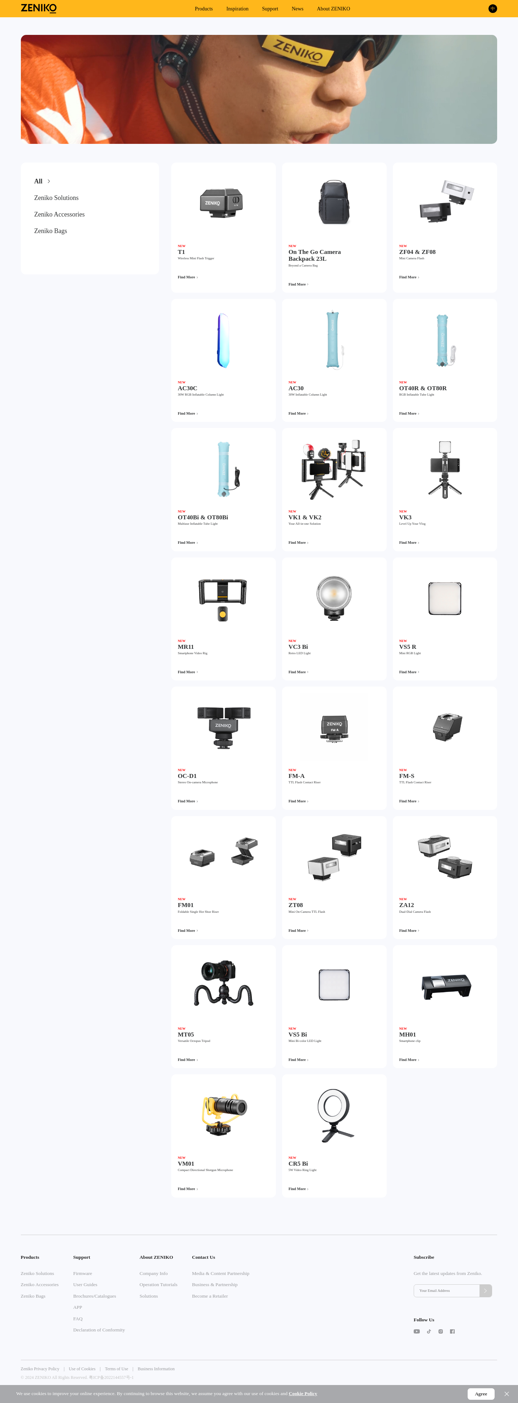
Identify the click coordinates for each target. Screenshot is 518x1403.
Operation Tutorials (158, 1284)
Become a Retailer (210, 1296)
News (297, 9)
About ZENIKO (333, 9)
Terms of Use (116, 1368)
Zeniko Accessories (59, 214)
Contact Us (203, 1257)
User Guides (85, 1284)
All (38, 181)
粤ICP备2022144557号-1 (111, 1377)
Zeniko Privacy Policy (40, 1368)
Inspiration (237, 9)
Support (270, 9)
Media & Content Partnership (220, 1273)
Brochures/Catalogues (94, 1296)
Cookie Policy (303, 1393)
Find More (186, 277)
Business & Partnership (215, 1284)
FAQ (77, 1318)
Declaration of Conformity (99, 1330)
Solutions (149, 1296)
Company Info (154, 1273)
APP (77, 1307)
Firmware (82, 1273)
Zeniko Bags (50, 231)
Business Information (156, 1368)
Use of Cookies (82, 1368)
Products (204, 9)
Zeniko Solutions (56, 198)
